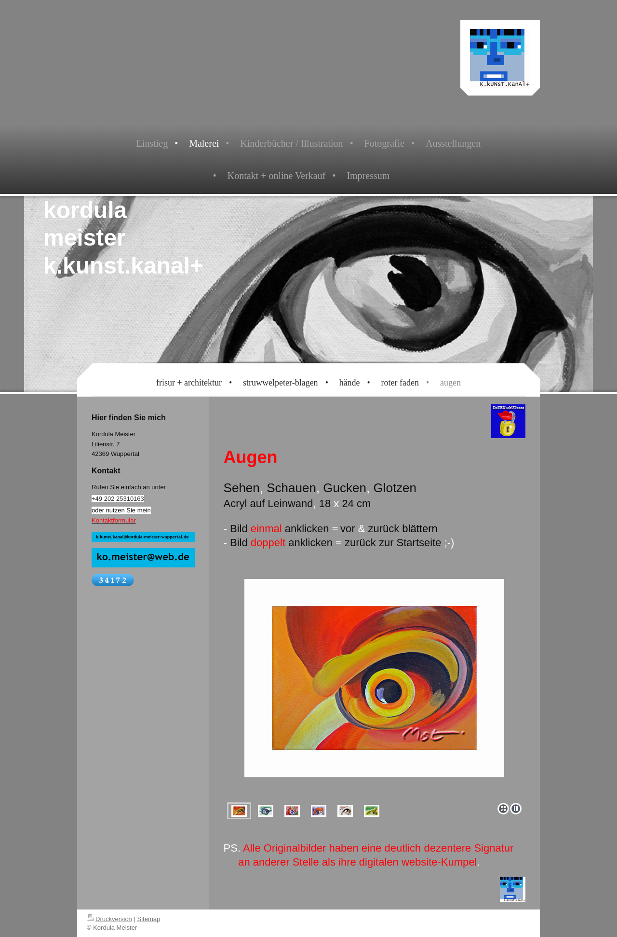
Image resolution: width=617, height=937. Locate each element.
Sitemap (149, 919)
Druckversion (109, 919)
